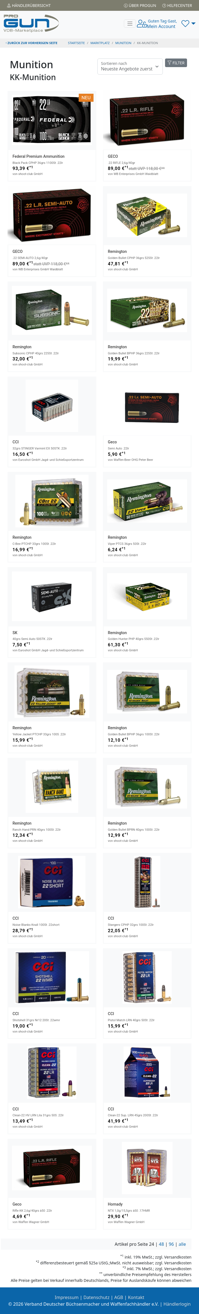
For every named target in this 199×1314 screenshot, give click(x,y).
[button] (188, 23)
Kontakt (136, 1297)
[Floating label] (130, 67)
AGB (118, 1297)
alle (182, 1244)
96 (171, 1244)
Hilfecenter (177, 5)
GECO (113, 156)
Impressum (67, 1297)
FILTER (176, 62)
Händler (29, 5)
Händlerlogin (177, 1304)
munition (123, 43)
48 (161, 1244)
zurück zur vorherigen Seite (31, 43)
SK (15, 633)
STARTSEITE (76, 43)
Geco (112, 442)
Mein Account (162, 23)
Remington (117, 251)
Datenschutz (96, 1297)
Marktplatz (100, 43)
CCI (16, 442)
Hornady (115, 1204)
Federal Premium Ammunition (39, 156)
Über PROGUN (140, 5)
